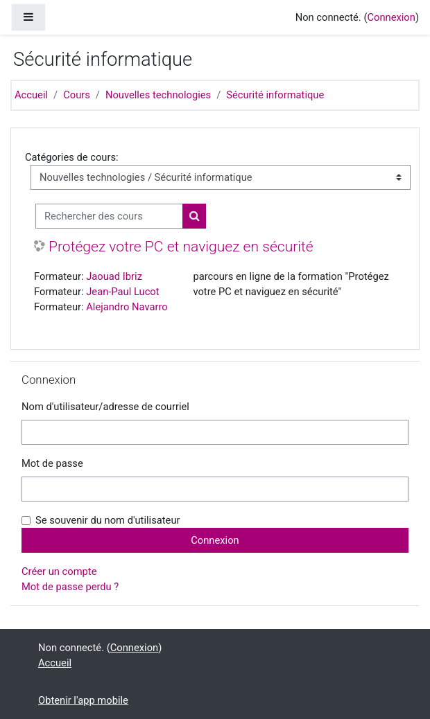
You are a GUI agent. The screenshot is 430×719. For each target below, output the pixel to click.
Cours (76, 95)
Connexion (391, 17)
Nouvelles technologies (158, 95)
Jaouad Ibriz (114, 276)
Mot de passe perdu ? (70, 586)
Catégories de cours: (72, 157)
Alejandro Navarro (126, 307)
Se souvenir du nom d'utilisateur (107, 520)
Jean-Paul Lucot (122, 291)
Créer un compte (59, 571)
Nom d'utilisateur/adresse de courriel (105, 406)
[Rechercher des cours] (109, 216)
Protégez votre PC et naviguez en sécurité (181, 246)
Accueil (31, 95)
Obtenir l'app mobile (83, 700)
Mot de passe (52, 463)
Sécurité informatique (275, 95)
